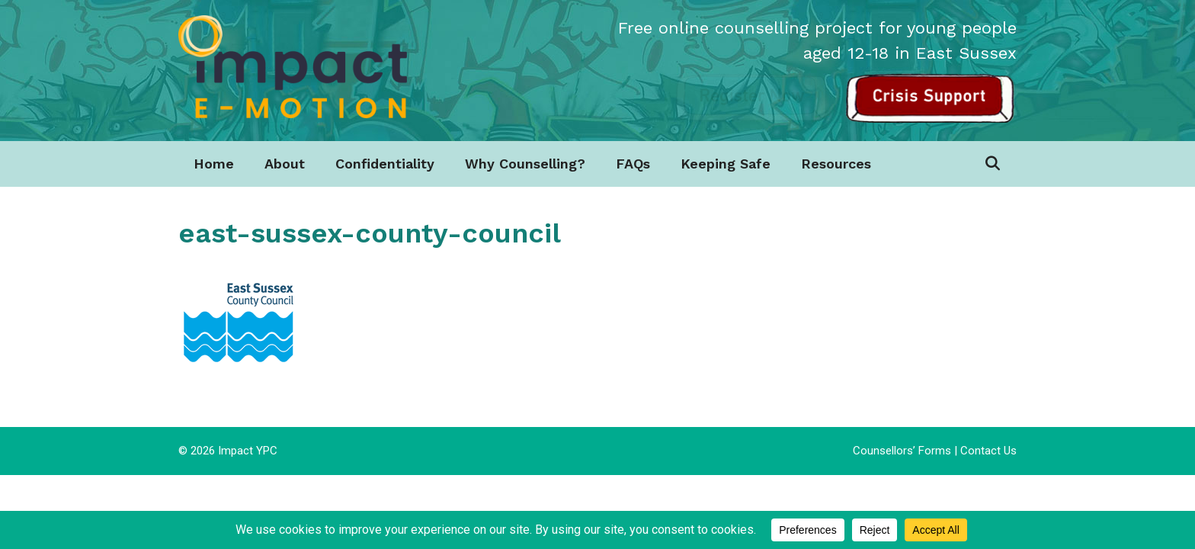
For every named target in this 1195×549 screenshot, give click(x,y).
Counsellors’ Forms (902, 451)
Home (214, 164)
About (284, 164)
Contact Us (988, 451)
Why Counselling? (525, 164)
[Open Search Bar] (993, 164)
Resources (836, 164)
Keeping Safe (726, 164)
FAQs (633, 164)
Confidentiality (384, 164)
